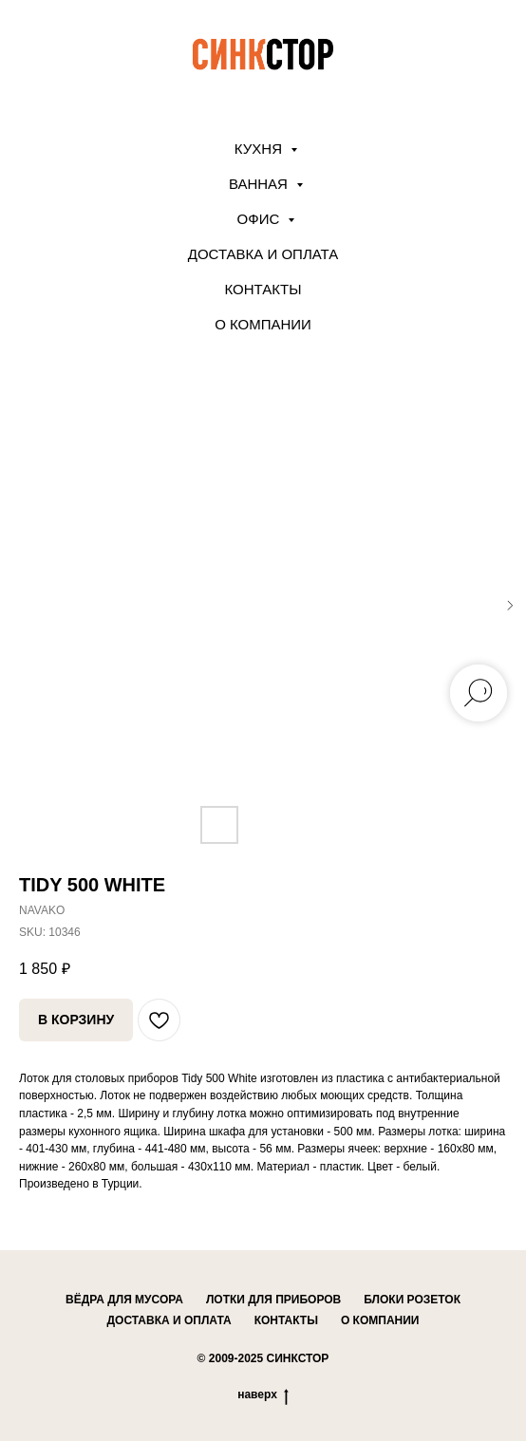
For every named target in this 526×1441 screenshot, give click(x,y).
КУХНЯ (260, 148)
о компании (380, 1320)
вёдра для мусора (124, 1299)
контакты (286, 1320)
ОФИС (260, 219)
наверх (263, 1395)
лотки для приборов (273, 1299)
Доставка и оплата (263, 254)
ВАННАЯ (260, 184)
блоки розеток (412, 1299)
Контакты (263, 289)
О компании (263, 324)
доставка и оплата (169, 1320)
